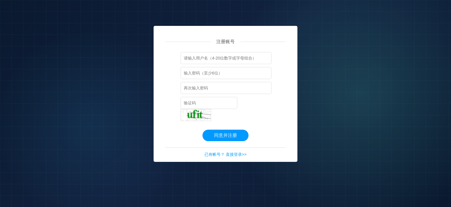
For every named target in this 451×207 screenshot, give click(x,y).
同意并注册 (225, 135)
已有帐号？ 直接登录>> (225, 154)
